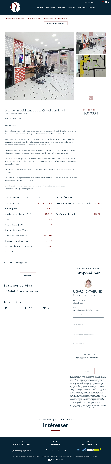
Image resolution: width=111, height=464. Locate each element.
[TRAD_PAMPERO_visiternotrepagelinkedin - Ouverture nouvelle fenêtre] (64, 450)
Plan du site (59, 456)
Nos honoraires (51, 456)
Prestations (71, 8)
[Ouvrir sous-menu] (44, 7)
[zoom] (39, 100)
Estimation (61, 8)
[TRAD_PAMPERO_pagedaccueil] (15, 12)
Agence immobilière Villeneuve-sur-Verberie (18, 18)
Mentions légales (67, 456)
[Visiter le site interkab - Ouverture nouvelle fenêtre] (94, 449)
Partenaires (80, 456)
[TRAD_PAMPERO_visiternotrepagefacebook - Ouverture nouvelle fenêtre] (46, 450)
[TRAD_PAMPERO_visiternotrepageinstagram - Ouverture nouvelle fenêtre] (58, 450)
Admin (74, 456)
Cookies (95, 456)
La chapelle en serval (48, 18)
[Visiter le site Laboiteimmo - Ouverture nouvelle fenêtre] (55, 461)
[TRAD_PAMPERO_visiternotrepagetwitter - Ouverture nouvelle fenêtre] (52, 450)
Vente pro (37, 18)
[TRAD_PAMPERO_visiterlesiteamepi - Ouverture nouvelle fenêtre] (81, 449)
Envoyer (93, 371)
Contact (91, 8)
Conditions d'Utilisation (84, 407)
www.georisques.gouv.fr (24, 196)
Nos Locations (50, 8)
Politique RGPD (88, 456)
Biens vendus (82, 8)
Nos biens (40, 8)
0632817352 (83, 310)
